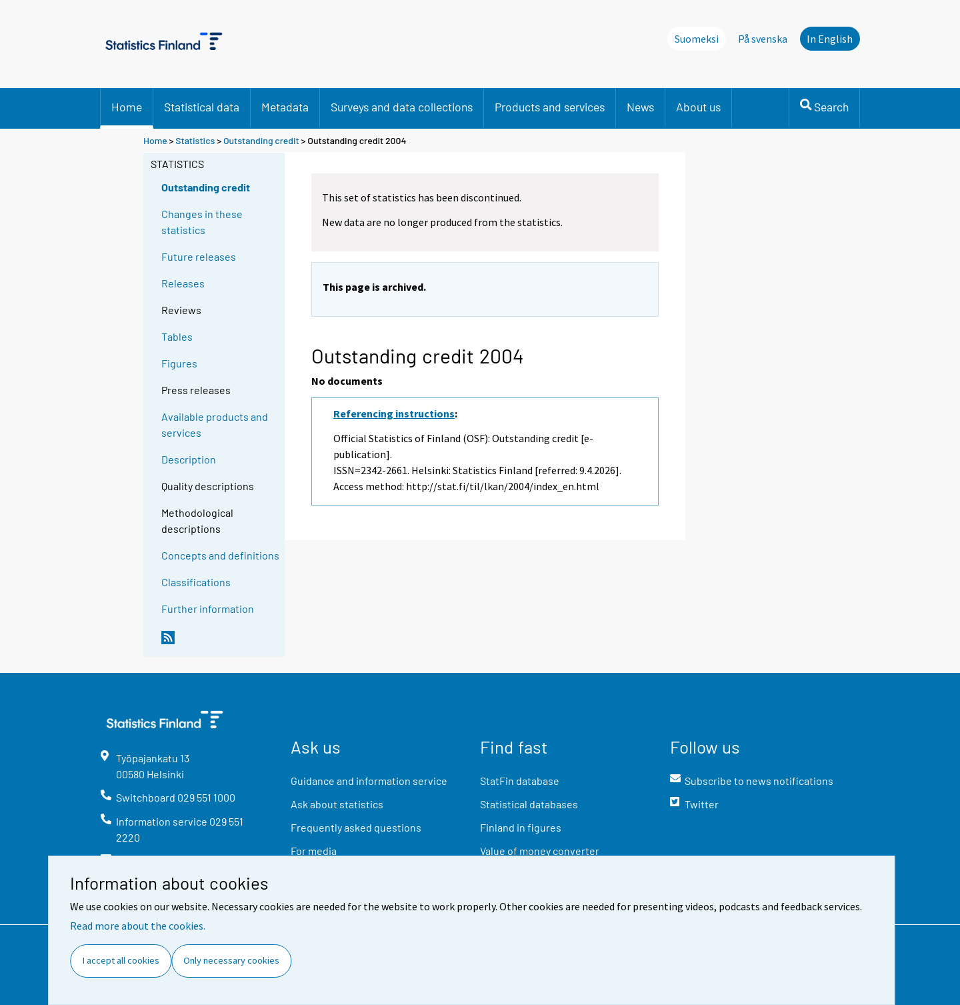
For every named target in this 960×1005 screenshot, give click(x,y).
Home (126, 106)
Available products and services (214, 424)
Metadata (285, 106)
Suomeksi (697, 38)
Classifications (196, 582)
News (640, 106)
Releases (183, 283)
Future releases (198, 256)
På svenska (762, 38)
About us (698, 106)
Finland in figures (520, 827)
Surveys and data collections (402, 106)
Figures (179, 363)
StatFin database (519, 780)
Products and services (550, 106)
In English (830, 38)
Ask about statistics (337, 804)
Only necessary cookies (231, 960)
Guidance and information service (369, 780)
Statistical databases (529, 804)
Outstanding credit (261, 140)
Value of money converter (539, 850)
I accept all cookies (121, 960)
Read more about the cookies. (137, 925)
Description (188, 459)
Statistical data (201, 106)
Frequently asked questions (356, 827)
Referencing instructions (394, 413)
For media (314, 850)
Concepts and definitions (220, 555)
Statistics (195, 140)
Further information (207, 608)
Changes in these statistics (202, 221)
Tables (177, 336)
